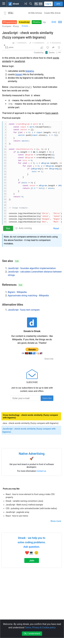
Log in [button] (48, 4)
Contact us (41, 471)
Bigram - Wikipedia (17, 292)
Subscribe (47, 398)
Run (8, 228)
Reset (56, 228)
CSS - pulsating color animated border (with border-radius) (31, 508)
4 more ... (26, 26)
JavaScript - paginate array (17, 512)
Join (31, 560)
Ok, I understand (32, 633)
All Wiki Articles (35, 13)
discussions (56, 43)
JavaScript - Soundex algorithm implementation (32, 268)
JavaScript (25, 22)
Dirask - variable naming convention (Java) (24, 501)
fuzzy (16, 26)
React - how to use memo (17, 516)
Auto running (25, 228)
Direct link (49, 359)
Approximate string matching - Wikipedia (28, 295)
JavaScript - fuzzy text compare (24, 309)
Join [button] (58, 4)
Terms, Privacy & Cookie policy (40, 627)
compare (7, 26)
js (45, 22)
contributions (39, 43)
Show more (55, 521)
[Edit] (54, 22)
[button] (25, 3)
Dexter (52, 52)
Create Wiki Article (52, 13)
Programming (10, 22)
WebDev (37, 22)
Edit (17, 261)
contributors (21, 43)
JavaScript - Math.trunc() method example (24, 505)
